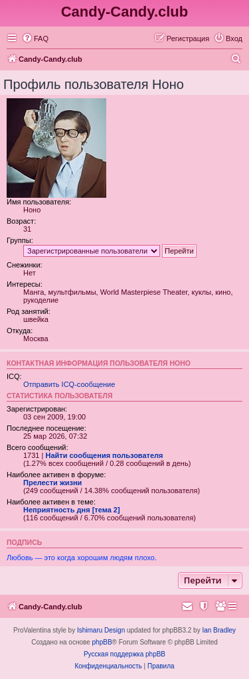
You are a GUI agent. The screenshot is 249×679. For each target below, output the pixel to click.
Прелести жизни (52, 483)
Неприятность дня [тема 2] (71, 510)
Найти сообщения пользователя (104, 455)
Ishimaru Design (101, 630)
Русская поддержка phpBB (124, 654)
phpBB (102, 642)
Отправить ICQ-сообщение (69, 384)
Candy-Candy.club (125, 11)
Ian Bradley (219, 630)
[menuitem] (35, 38)
